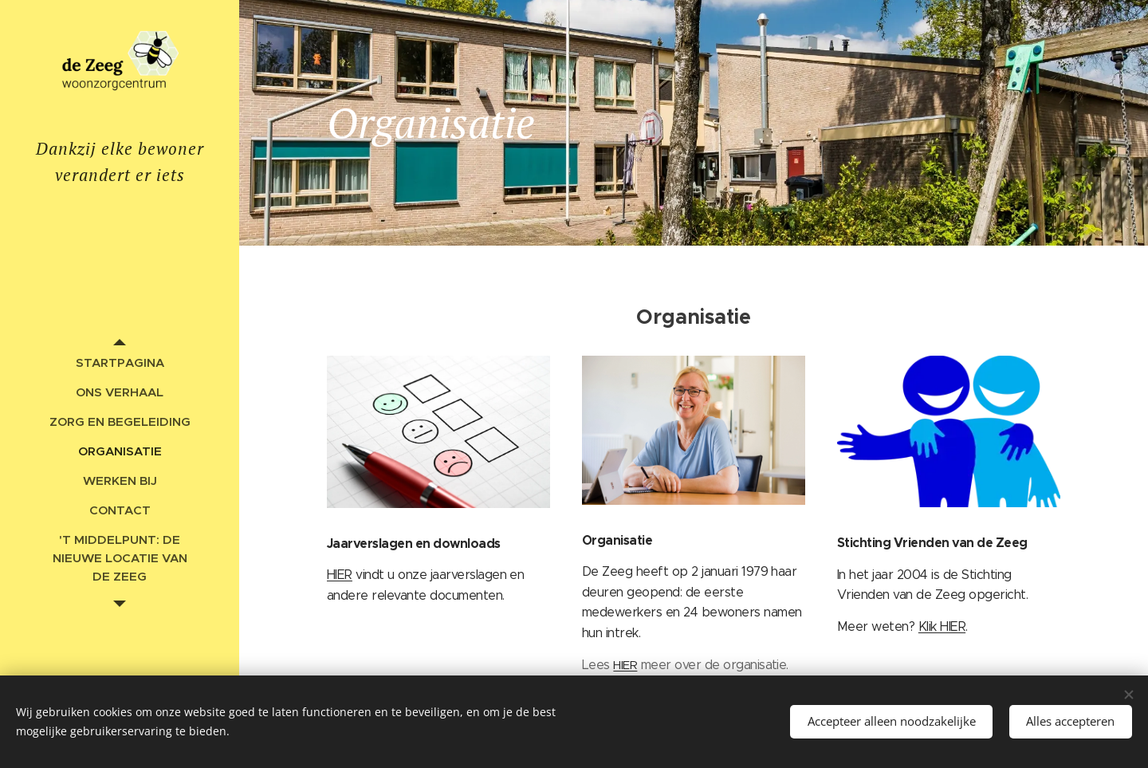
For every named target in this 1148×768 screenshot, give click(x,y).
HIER (339, 575)
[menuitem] (119, 362)
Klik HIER (941, 626)
